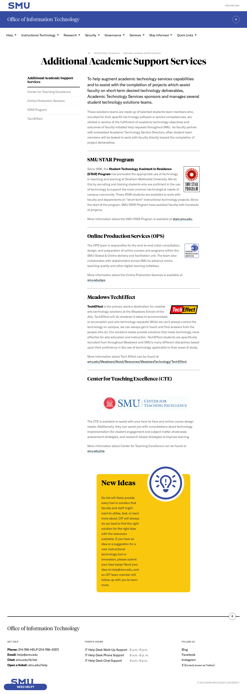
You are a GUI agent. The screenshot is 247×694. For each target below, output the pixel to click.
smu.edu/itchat (26, 660)
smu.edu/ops (96, 280)
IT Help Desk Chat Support (103, 660)
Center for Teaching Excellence (49, 92)
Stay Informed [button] (159, 35)
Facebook (188, 655)
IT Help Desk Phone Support (104, 655)
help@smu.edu (27, 655)
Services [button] (135, 35)
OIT (89, 53)
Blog (185, 649)
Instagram (189, 660)
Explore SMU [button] (232, 5)
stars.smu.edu (182, 219)
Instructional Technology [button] (38, 35)
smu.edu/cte (96, 451)
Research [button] (71, 35)
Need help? (25, 687)
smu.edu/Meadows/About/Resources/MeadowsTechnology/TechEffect (137, 362)
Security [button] (91, 35)
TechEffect (35, 119)
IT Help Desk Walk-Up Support (106, 650)
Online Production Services (46, 101)
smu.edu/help (37, 665)
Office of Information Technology (43, 19)
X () (198, 665)
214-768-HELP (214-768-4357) (38, 649)
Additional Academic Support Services (50, 80)
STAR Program (37, 110)
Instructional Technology (107, 53)
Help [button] (10, 35)
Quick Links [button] (185, 35)
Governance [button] (113, 35)
